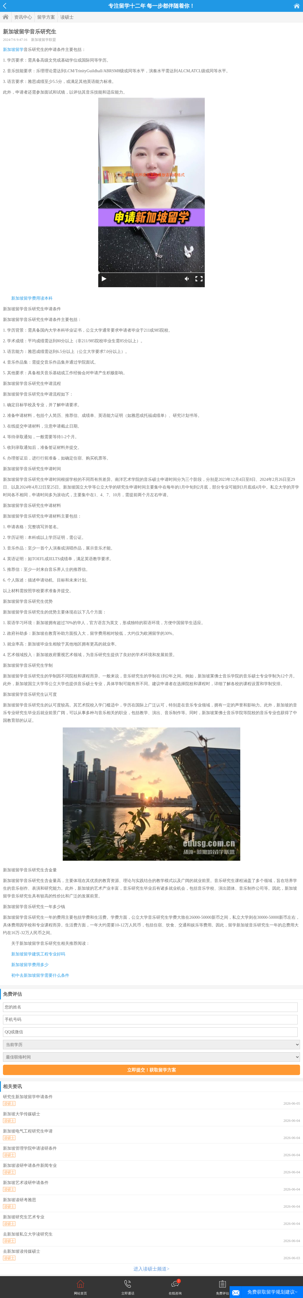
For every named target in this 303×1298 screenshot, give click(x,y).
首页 (297, 5)
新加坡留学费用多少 (30, 965)
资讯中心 (23, 17)
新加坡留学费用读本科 (32, 298)
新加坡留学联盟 (43, 40)
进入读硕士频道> (151, 1268)
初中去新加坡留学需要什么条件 (40, 975)
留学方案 (46, 17)
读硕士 (67, 17)
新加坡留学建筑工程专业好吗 (38, 954)
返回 (4, 6)
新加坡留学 (13, 49)
